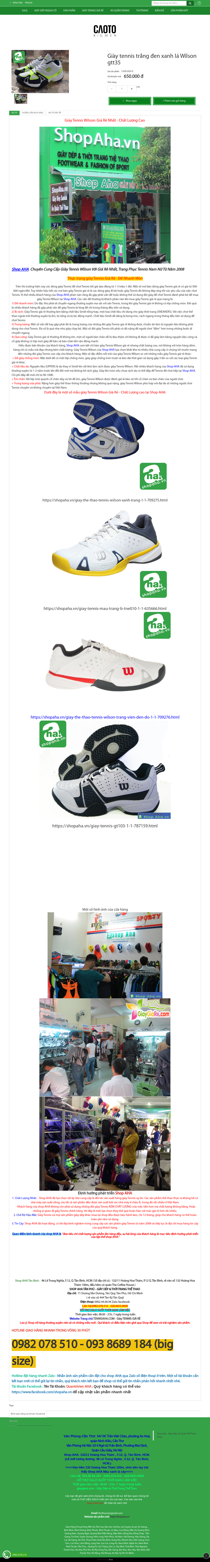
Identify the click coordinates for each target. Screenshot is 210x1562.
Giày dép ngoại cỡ (45, 10)
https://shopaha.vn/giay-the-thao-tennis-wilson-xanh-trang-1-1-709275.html (105, 500)
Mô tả (14, 113)
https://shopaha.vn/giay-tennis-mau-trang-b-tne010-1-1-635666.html (105, 609)
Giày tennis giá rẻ (93, 10)
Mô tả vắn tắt (55, 113)
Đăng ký (28, 3)
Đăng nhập (17, 3)
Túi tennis (142, 10)
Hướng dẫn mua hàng (32, 113)
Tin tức (13, 1421)
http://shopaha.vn (119, 1517)
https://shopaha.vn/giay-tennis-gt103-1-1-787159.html (105, 826)
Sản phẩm (69, 10)
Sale (25, 10)
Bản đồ (159, 10)
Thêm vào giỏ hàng (174, 100)
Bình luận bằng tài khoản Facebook (28, 1414)
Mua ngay (130, 100)
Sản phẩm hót (179, 10)
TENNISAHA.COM (103, 1318)
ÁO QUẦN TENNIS (119, 10)
